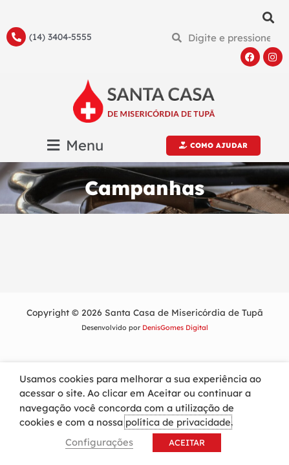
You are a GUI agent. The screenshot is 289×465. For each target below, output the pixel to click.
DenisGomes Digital (175, 327)
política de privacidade (178, 422)
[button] (268, 17)
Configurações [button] (99, 442)
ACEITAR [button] (187, 442)
